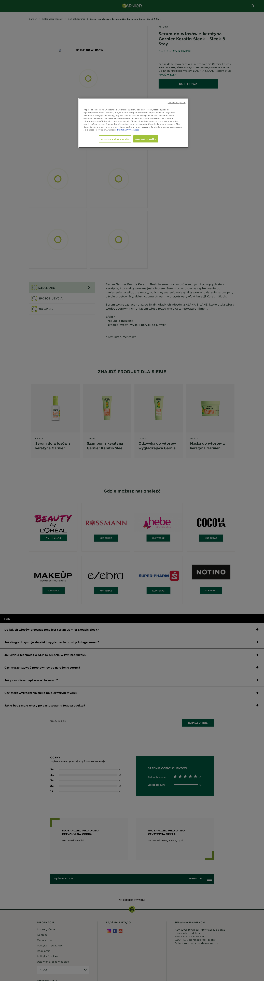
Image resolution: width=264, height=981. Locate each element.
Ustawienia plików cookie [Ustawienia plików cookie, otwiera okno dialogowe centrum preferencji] (115, 139)
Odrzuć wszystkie (177, 102)
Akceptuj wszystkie (146, 139)
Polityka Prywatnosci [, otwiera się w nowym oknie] (128, 129)
